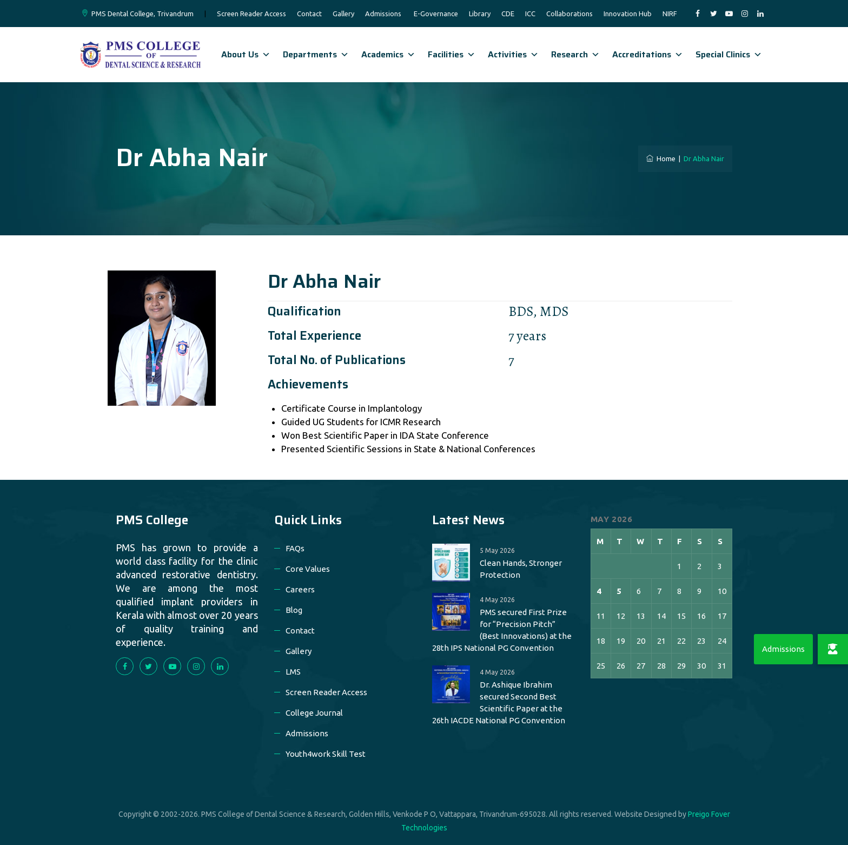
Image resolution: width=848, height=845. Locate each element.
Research (575, 54)
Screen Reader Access (251, 13)
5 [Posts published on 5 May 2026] (619, 591)
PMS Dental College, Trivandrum (142, 13)
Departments (316, 54)
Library (480, 13)
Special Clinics (728, 54)
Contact (309, 13)
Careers (300, 589)
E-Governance (436, 13)
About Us (245, 54)
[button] (833, 649)
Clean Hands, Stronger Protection (521, 568)
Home (660, 158)
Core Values (308, 568)
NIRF (669, 13)
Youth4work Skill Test (326, 753)
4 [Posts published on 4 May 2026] (599, 591)
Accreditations (647, 54)
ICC (530, 13)
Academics (388, 54)
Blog (294, 610)
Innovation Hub (628, 13)
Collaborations (569, 13)
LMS (293, 671)
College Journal (314, 712)
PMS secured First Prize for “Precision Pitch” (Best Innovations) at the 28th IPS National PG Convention (502, 630)
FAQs (295, 548)
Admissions (383, 13)
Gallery (343, 13)
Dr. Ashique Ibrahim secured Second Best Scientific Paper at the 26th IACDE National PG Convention (498, 702)
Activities (513, 54)
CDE (507, 13)
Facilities (451, 54)
